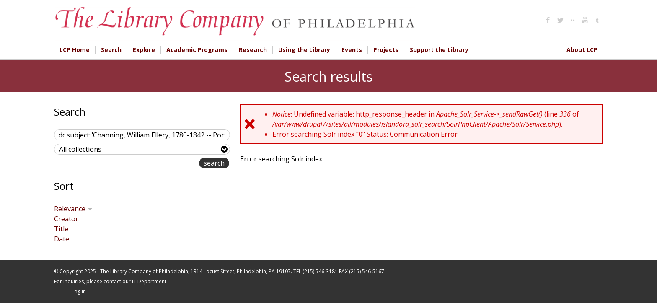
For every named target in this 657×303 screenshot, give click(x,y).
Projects (385, 50)
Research (253, 50)
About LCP (582, 50)
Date (61, 238)
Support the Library (439, 50)
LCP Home (74, 50)
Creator (66, 218)
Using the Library (304, 50)
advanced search (172, 163)
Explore (144, 50)
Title (61, 228)
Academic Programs (197, 50)
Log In (79, 291)
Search (111, 50)
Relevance (73, 208)
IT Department (149, 281)
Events (351, 50)
